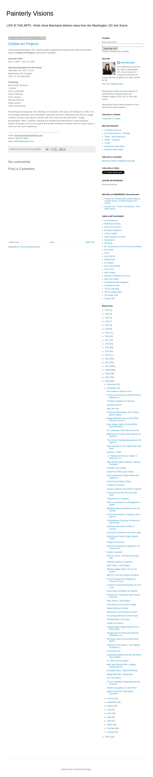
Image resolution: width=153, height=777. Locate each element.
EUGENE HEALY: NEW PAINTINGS (122, 671)
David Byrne (109, 240)
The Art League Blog (113, 292)
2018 (107, 336)
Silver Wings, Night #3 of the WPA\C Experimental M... (122, 425)
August (110, 706)
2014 (107, 351)
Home (52, 242)
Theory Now (109, 298)
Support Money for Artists (117, 608)
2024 (107, 314)
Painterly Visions (29, 13)
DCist (106, 253)
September (112, 702)
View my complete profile (112, 84)
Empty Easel (109, 259)
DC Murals (108, 250)
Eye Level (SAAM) (112, 266)
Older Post (90, 242)
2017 (107, 340)
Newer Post (14, 242)
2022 (107, 321)
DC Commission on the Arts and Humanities (123, 246)
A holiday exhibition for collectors (121, 401)
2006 (107, 381)
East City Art (109, 256)
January (111, 732)
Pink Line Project (111, 279)
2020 (107, 329)
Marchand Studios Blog (114, 146)
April (109, 721)
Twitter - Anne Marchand (114, 137)
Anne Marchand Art (109, 184)
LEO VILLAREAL (114, 678)
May (109, 717)
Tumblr (107, 143)
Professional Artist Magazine (116, 282)
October (111, 698)
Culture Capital (110, 233)
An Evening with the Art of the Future (122, 616)
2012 (107, 359)
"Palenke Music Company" (118, 499)
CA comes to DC (114, 651)
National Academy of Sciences (120, 562)
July (109, 710)
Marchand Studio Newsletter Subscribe (118, 161)
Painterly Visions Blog (113, 149)
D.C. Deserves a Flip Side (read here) (123, 430)
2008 (107, 374)
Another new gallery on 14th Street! (122, 688)
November (112, 388)
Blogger (88, 769)
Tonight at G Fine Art (115, 542)
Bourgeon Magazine (112, 230)
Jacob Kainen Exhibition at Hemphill (122, 591)
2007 (107, 377)
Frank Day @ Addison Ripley (119, 481)
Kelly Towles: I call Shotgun (118, 565)
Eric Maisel (109, 263)
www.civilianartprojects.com (21, 141)
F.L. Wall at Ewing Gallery (117, 661)
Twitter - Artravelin (112, 140)
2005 (107, 737)
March (110, 724)
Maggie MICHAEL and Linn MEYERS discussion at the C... (122, 419)
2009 (107, 370)
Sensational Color (112, 285)
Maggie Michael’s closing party (120, 674)
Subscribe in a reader (111, 119)
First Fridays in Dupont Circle (119, 391)
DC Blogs (108, 243)
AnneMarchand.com (112, 130)
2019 (107, 333)
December (112, 384)
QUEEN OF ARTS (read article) (120, 472)
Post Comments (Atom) (30, 247)
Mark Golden (109, 272)
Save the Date (113, 408)
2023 (107, 318)
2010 (107, 366)
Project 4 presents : (115, 552)
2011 (107, 362)
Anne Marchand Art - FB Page (117, 133)
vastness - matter (114, 452)
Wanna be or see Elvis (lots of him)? (122, 612)
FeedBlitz (125, 51)
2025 (107, 310)
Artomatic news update (116, 468)
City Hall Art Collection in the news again (124, 532)
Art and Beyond (111, 220)
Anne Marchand (127, 63)
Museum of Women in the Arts (117, 276)
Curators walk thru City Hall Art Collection (124, 489)
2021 (107, 325)
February (111, 728)
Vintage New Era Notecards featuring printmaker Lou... (122, 634)
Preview (105, 51)
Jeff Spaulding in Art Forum (118, 619)
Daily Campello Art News (114, 237)
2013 (107, 355)
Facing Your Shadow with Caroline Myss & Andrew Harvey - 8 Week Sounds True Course (122, 201)
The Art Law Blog (111, 289)
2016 (107, 344)
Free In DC (109, 269)
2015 (107, 347)
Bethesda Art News (112, 224)
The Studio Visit (111, 295)
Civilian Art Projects (23, 44)
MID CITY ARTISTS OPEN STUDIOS (123, 575)
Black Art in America (112, 227)
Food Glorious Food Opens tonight (121, 604)
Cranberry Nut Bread (115, 485)
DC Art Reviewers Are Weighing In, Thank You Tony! (121, 580)
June (109, 713)
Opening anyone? (114, 405)
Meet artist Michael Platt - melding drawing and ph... (121, 665)
